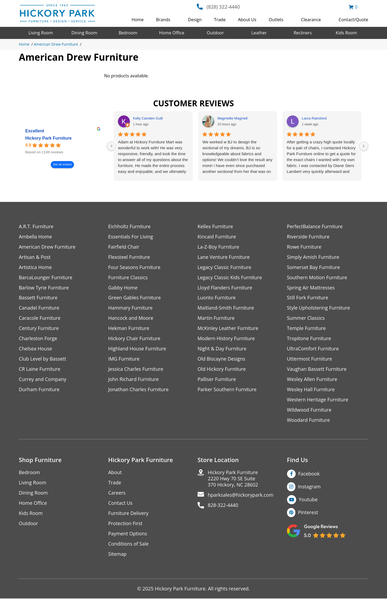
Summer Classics (306, 318)
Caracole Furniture (40, 318)
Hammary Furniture (130, 308)
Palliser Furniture (217, 379)
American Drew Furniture (56, 44)
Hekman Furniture (128, 328)
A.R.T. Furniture (36, 226)
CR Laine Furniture (39, 369)
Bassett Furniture (38, 298)
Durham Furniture (39, 390)
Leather (259, 33)
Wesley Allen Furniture (312, 379)
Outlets (276, 20)
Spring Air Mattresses (311, 288)
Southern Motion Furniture (317, 277)
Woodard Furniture (308, 420)
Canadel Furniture (39, 308)
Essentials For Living (130, 237)
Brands (163, 20)
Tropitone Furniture (309, 339)
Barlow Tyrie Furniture (44, 288)
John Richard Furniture (133, 379)
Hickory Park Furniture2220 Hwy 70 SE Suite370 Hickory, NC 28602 (233, 479)
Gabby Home (123, 288)
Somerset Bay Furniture (313, 267)
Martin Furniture (216, 318)
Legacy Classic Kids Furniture (230, 277)
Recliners (302, 33)
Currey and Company (43, 379)
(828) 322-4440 (223, 7)
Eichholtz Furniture (129, 226)
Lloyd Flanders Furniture (225, 288)
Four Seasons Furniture (134, 267)
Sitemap (117, 554)
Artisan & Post (35, 257)
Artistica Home (35, 267)
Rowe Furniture (304, 247)
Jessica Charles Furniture (136, 369)
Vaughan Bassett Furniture (317, 369)
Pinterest (308, 513)
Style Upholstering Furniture (318, 308)
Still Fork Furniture (307, 298)
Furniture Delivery (128, 514)
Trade (219, 20)
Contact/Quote (353, 20)
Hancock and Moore (131, 318)
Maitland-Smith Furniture (226, 308)
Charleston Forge (38, 339)
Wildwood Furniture (309, 410)
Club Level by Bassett (42, 359)
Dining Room (84, 33)
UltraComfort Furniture (313, 349)
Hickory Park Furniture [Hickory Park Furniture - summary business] (48, 138)
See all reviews (62, 164)
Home (137, 20)
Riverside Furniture (308, 237)
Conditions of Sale (128, 544)
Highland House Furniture (137, 349)
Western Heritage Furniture (318, 400)
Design (195, 20)
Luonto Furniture (217, 298)
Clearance (311, 20)
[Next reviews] (363, 146)
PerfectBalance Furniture (315, 226)
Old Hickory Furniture (222, 369)
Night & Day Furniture (222, 349)
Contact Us (120, 503)
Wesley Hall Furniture (311, 390)
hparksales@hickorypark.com (241, 495)
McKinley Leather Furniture (228, 328)
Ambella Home (35, 237)
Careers (117, 493)
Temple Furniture (306, 328)
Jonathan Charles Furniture (138, 390)
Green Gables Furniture (134, 298)
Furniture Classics (128, 277)
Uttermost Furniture (309, 359)
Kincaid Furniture (217, 237)
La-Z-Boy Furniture (218, 247)
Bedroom (128, 33)
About (115, 473)
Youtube (308, 500)
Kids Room (346, 33)
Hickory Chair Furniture (134, 339)
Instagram (309, 487)
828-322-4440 (223, 506)
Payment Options (127, 534)
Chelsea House (35, 349)
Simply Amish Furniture (313, 257)
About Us (247, 20)
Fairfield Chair (123, 247)
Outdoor (215, 33)
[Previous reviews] (111, 146)
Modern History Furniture (226, 339)
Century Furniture (39, 328)
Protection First (125, 524)
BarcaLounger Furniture (46, 277)
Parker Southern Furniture (227, 390)
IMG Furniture (124, 359)
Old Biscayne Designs (221, 359)
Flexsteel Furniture (129, 257)
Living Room (40, 33)
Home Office (171, 33)
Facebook (309, 474)
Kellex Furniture (215, 226)
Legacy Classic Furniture (225, 267)
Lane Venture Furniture (224, 257)
